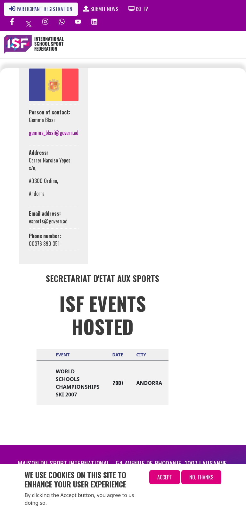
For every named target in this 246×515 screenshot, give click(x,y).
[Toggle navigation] (212, 44)
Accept (164, 477)
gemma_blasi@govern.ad (53, 133)
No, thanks (201, 477)
